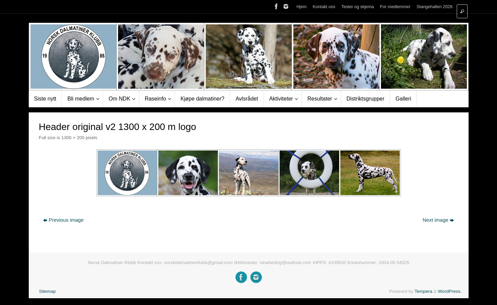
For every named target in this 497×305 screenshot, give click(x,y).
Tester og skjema (357, 6)
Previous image (63, 220)
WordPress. (449, 291)
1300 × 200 (72, 137)
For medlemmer (395, 6)
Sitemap (47, 291)
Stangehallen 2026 (434, 6)
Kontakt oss (324, 6)
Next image (438, 220)
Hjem (301, 6)
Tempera (423, 291)
